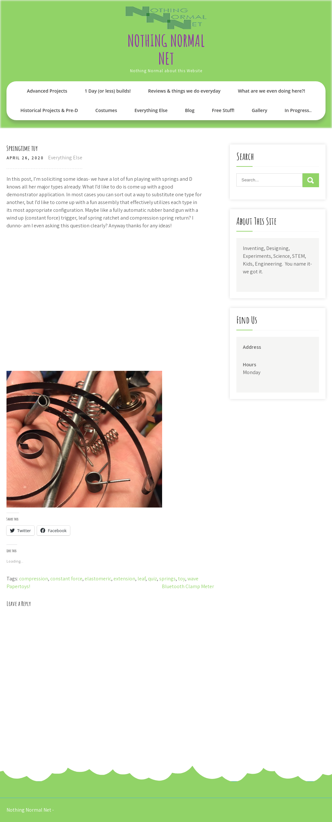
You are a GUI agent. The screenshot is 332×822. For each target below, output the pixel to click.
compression (33, 578)
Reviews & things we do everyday (184, 91)
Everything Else (151, 110)
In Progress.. (298, 110)
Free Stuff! (223, 110)
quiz (152, 578)
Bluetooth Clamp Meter (188, 586)
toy (181, 578)
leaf (141, 578)
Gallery (259, 110)
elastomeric (98, 578)
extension (124, 578)
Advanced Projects (47, 91)
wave (192, 578)
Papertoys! (18, 586)
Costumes (106, 110)
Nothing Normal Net (166, 49)
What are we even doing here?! (271, 91)
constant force (66, 578)
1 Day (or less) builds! (108, 91)
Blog (189, 110)
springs (167, 578)
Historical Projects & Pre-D (49, 110)
